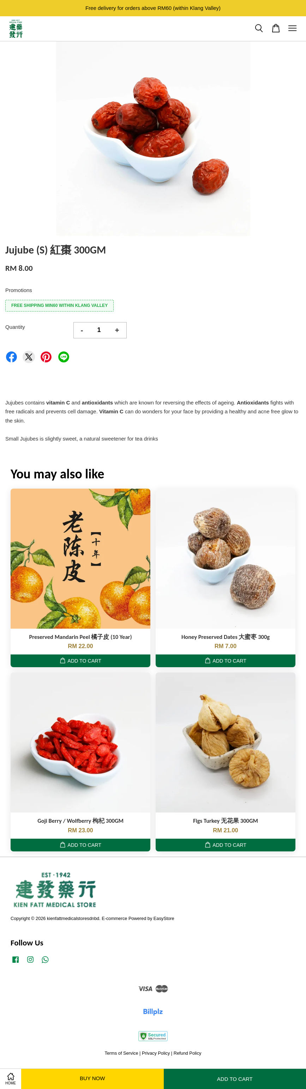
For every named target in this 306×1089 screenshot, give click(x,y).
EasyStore (164, 918)
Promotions (18, 290)
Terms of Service (121, 1053)
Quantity (15, 327)
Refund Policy (188, 1053)
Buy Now (92, 1078)
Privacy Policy (156, 1053)
